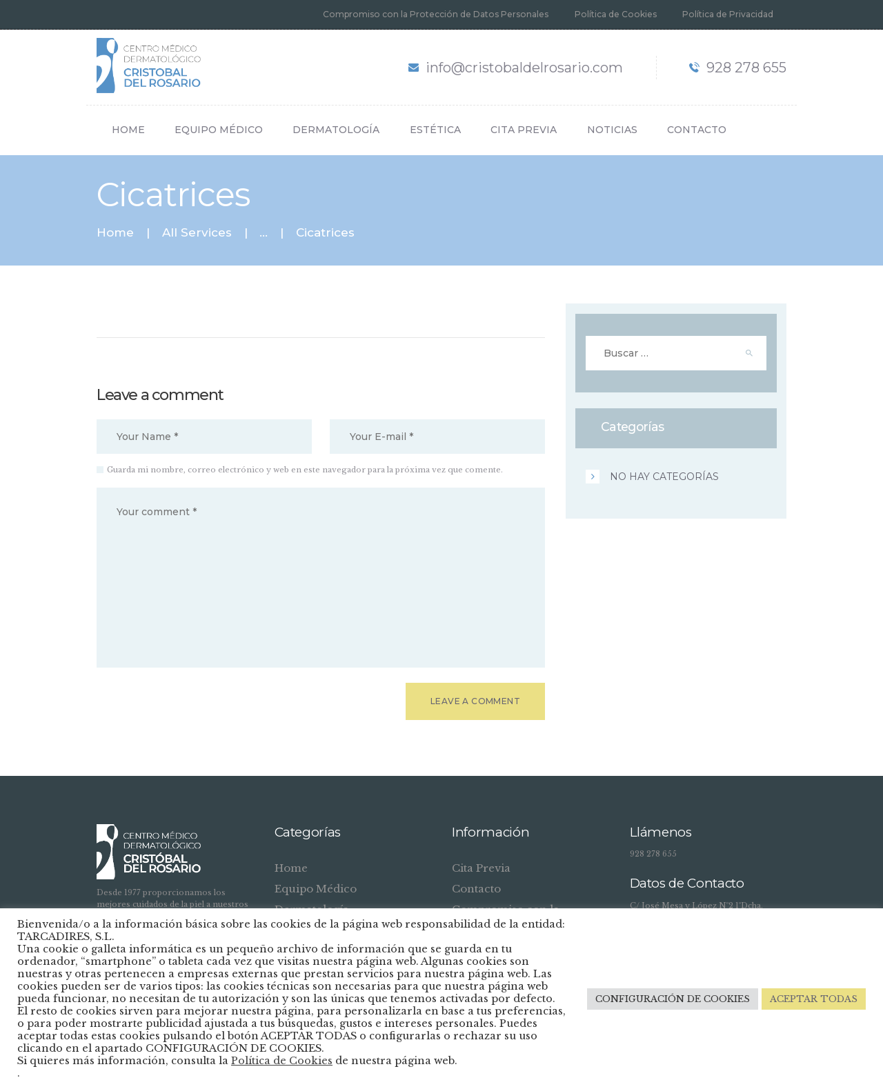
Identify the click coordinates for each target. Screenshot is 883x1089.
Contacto (476, 888)
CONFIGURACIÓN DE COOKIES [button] (672, 999)
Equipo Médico (316, 888)
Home (115, 232)
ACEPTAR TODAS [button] (813, 999)
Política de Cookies (282, 1061)
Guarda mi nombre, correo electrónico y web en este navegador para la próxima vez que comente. (305, 469)
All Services (197, 232)
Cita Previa (481, 868)
